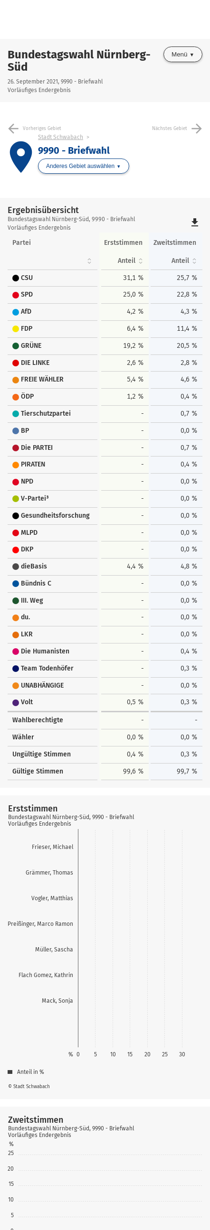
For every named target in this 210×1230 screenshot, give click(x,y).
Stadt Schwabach (60, 137)
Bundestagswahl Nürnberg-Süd (79, 61)
